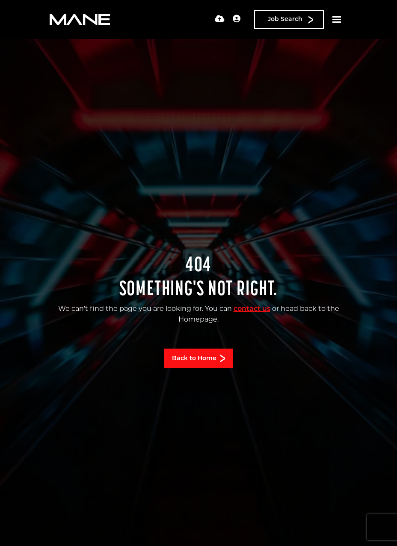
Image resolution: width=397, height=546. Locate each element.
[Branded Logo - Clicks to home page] (80, 19)
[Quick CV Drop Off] (220, 19)
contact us (252, 309)
